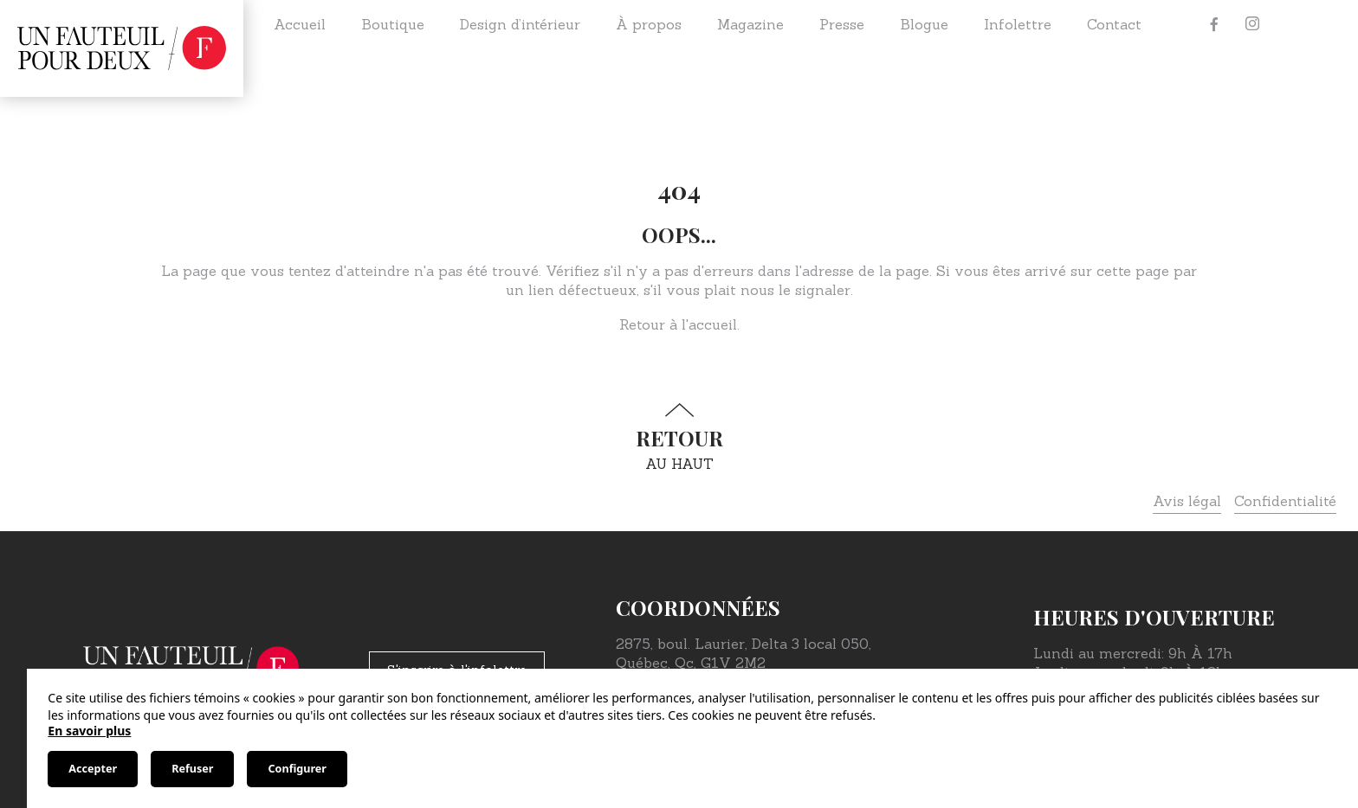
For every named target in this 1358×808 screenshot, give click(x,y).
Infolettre (1017, 24)
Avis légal (1187, 501)
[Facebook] (1214, 24)
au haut (679, 437)
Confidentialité (1285, 501)
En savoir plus (89, 730)
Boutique (392, 24)
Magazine (750, 24)
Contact (1114, 24)
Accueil (300, 24)
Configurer (297, 768)
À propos (649, 24)
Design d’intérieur (520, 24)
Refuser (192, 768)
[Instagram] (1252, 24)
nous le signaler (795, 289)
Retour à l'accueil (678, 324)
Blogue (924, 24)
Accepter (92, 768)
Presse (841, 24)
